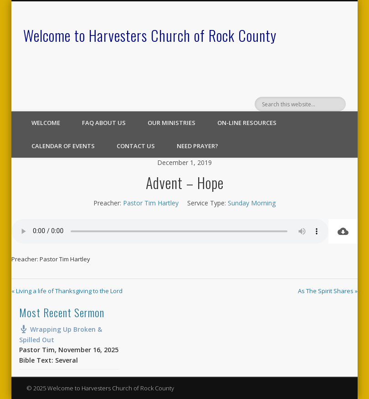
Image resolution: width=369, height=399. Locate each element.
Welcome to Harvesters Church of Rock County (150, 35)
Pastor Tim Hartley (151, 203)
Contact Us (136, 146)
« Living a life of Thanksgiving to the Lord (67, 291)
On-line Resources (247, 123)
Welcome (45, 123)
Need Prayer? (197, 146)
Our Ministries (171, 123)
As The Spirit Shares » (328, 291)
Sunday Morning (252, 203)
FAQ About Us (104, 123)
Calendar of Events (63, 146)
